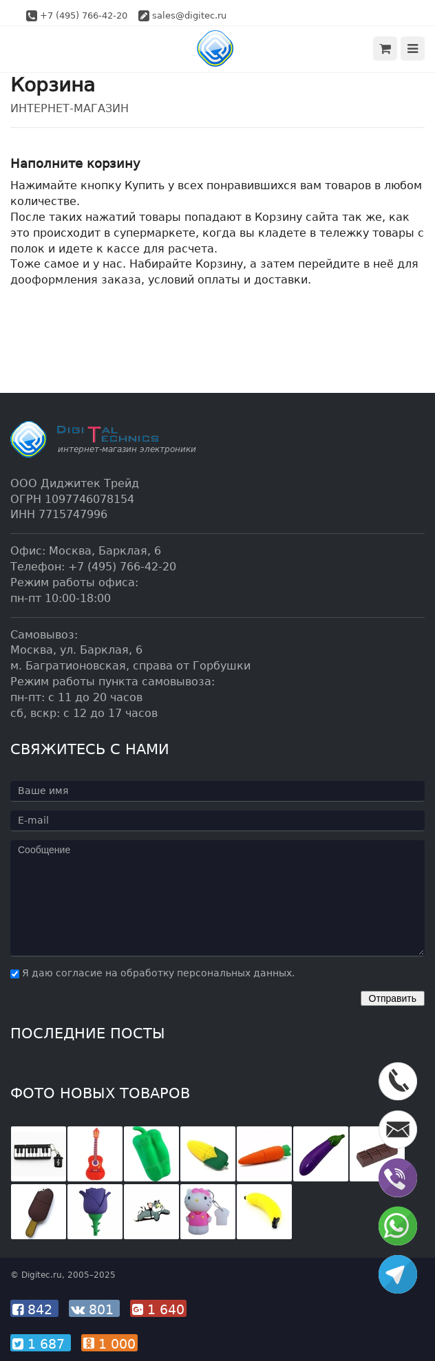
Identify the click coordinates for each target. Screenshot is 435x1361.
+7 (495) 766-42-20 (83, 15)
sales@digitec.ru (189, 15)
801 (94, 1309)
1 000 (109, 1343)
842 (34, 1309)
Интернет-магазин (69, 108)
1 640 (158, 1309)
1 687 (40, 1343)
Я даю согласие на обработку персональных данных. (152, 972)
